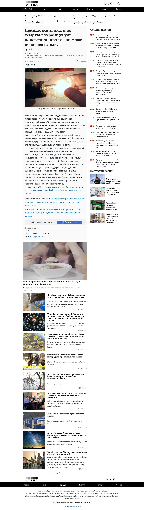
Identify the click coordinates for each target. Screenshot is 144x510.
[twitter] (110, 3)
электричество (37, 237)
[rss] (113, 3)
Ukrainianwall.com (74, 506)
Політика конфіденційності (63, 503)
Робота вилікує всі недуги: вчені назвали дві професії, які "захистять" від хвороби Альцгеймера (107, 91)
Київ (60, 9)
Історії (104, 9)
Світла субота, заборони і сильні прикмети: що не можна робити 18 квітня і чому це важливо (107, 46)
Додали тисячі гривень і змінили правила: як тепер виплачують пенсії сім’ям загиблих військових (108, 82)
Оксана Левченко (35, 61)
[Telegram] (31, 49)
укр (24, 9)
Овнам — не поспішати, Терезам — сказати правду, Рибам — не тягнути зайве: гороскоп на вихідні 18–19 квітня (108, 64)
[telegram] (107, 3)
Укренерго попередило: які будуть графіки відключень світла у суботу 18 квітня (95, 17)
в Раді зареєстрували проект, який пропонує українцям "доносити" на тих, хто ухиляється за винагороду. (55, 202)
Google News (69, 222)
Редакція (78, 503)
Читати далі (55, 473)
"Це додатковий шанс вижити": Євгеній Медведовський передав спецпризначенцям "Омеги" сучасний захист (108, 163)
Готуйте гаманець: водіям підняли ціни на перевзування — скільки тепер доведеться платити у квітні (108, 37)
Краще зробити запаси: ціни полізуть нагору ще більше (106, 127)
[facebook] (105, 3)
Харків (119, 9)
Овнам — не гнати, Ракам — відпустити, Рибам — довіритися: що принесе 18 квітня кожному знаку (108, 102)
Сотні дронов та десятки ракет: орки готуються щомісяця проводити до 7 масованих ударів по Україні (94, 22)
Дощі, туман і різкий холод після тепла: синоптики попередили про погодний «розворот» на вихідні (108, 54)
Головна (45, 9)
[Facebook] (27, 49)
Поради (74, 9)
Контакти (87, 503)
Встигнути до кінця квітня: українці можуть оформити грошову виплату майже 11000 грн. (47, 22)
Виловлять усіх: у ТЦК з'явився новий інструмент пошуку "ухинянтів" (45, 17)
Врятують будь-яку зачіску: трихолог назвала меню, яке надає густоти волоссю (108, 73)
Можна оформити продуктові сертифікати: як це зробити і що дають (107, 120)
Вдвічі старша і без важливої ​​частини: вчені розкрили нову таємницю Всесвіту (106, 154)
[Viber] (35, 49)
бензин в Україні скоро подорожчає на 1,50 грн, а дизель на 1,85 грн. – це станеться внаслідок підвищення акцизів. (55, 213)
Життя (89, 9)
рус (30, 9)
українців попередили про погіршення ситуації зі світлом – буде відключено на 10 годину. (54, 190)
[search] (118, 4)
